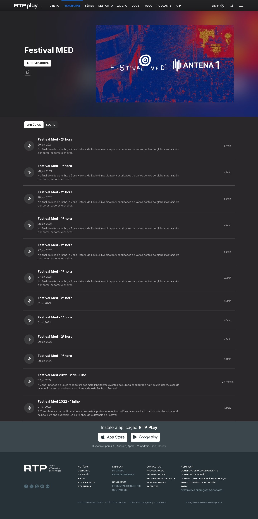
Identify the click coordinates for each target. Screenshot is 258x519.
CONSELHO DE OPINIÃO (193, 474)
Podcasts (164, 5)
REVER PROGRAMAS (123, 474)
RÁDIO (81, 478)
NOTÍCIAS (83, 466)
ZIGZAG (122, 5)
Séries (89, 5)
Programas (72, 5)
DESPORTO (84, 470)
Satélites (152, 486)
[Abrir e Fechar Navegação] (240, 6)
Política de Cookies (115, 502)
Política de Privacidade (90, 502)
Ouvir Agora (38, 63)
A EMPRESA (187, 466)
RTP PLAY (117, 466)
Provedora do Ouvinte (161, 478)
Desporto (105, 5)
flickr (48, 486)
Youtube (42, 486)
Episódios (34, 124)
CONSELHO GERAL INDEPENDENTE (199, 470)
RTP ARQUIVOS (86, 482)
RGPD (184, 486)
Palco (148, 5)
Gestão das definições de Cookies (201, 490)
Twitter (32, 486)
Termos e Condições (140, 502)
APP (178, 5)
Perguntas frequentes (126, 486)
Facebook (26, 486)
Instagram (37, 486)
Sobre (50, 124)
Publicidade (160, 502)
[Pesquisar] (231, 5)
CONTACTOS (154, 466)
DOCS (135, 5)
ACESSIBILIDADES (156, 482)
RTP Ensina (84, 486)
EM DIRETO (118, 470)
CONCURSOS (119, 482)
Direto (54, 5)
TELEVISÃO (84, 474)
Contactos (119, 490)
